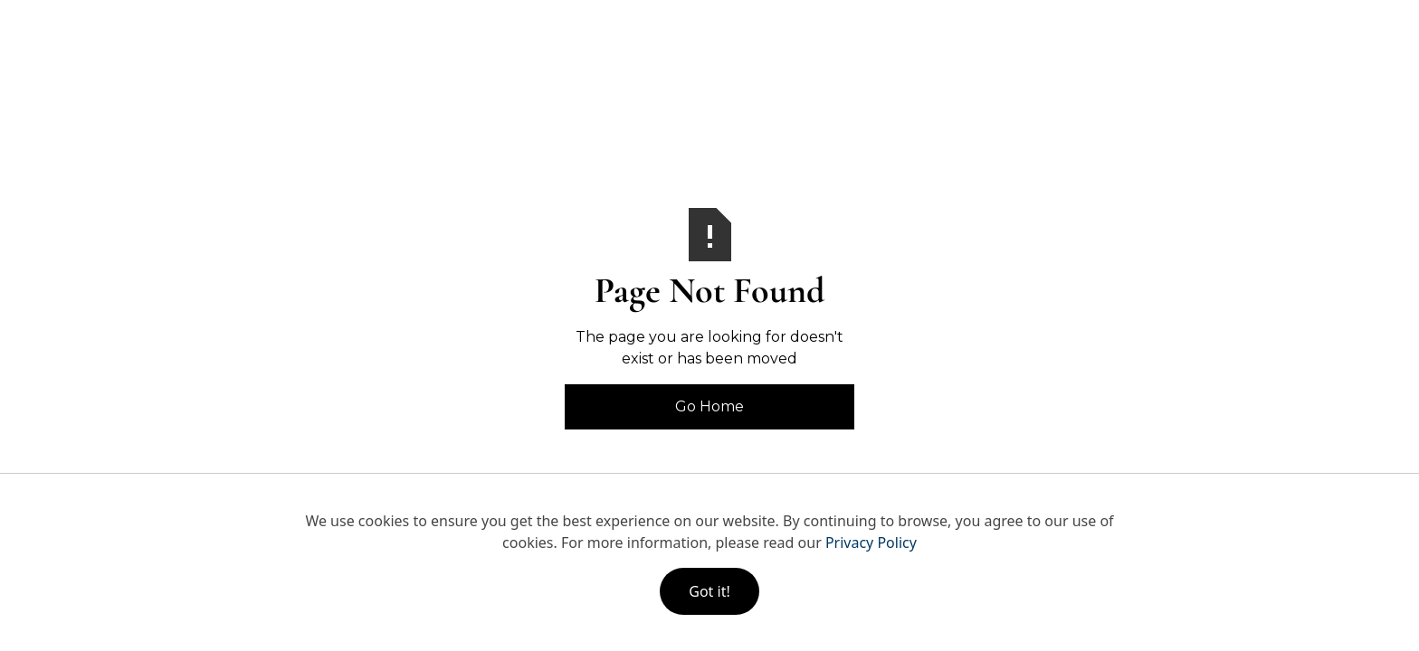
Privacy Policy (871, 542)
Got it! (709, 591)
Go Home (709, 406)
